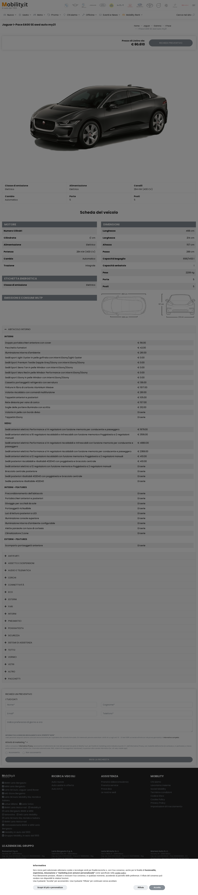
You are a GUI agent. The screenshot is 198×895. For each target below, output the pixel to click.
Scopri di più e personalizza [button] (50, 887)
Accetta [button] (157, 887)
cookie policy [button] (120, 873)
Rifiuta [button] (141, 887)
